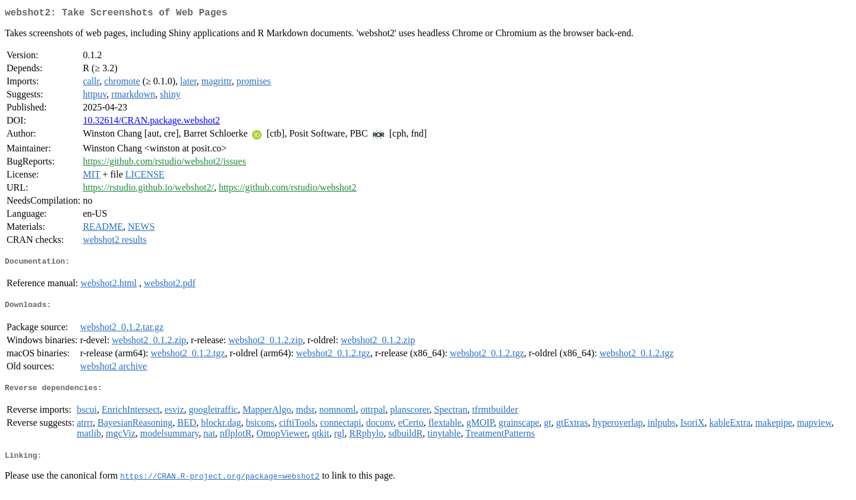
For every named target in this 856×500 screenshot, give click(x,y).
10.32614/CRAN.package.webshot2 (151, 123)
